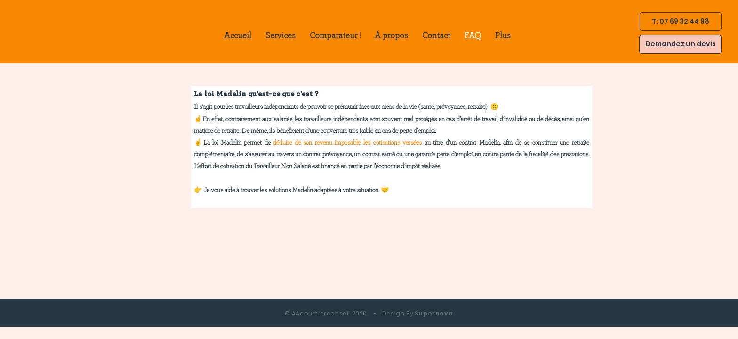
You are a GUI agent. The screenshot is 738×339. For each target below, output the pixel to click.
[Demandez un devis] (680, 44)
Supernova (369, 313)
